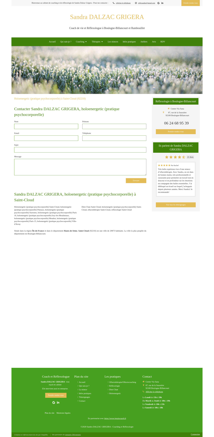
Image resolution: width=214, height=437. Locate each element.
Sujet (16, 145)
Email (16, 133)
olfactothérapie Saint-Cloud (99, 210)
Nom (16, 121)
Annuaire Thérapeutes (73, 435)
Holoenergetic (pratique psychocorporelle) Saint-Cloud (36, 207)
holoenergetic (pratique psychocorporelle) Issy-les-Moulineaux (43, 215)
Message (17, 156)
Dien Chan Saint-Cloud (91, 207)
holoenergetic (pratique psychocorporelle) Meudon (35, 218)
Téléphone (86, 133)
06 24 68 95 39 (176, 123)
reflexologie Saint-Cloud (121, 210)
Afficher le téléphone (123, 3)
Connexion (195, 434)
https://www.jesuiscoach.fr (115, 418)
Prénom (85, 121)
